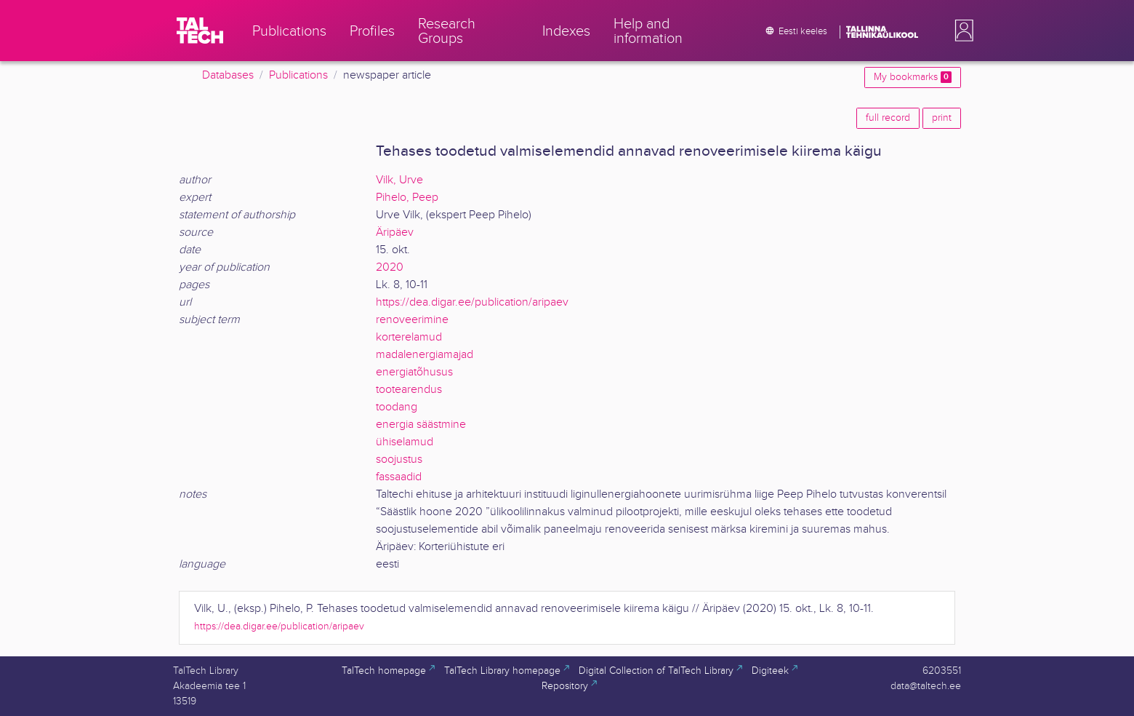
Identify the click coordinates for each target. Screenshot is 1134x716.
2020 (389, 267)
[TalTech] (200, 30)
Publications (298, 75)
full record (888, 118)
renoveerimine (412, 320)
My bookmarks (913, 77)
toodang (396, 407)
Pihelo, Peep (407, 197)
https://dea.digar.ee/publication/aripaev (472, 302)
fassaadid (399, 477)
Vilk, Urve (399, 180)
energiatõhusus (414, 372)
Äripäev (395, 232)
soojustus (399, 459)
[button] (961, 30)
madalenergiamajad (424, 355)
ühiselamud (404, 442)
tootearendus (409, 390)
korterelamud (409, 337)
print (942, 118)
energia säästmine (421, 424)
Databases (228, 75)
